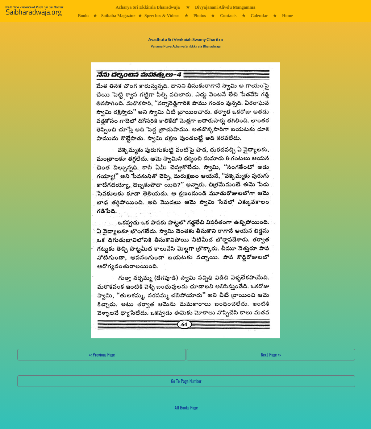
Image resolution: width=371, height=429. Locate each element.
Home (287, 15)
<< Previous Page (102, 354)
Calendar (259, 15)
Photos (199, 15)
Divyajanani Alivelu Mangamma (225, 7)
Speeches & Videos (162, 15)
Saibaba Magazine (118, 15)
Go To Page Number (186, 381)
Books (83, 15)
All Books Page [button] (186, 407)
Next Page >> (271, 354)
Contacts (228, 15)
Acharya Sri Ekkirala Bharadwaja (148, 7)
